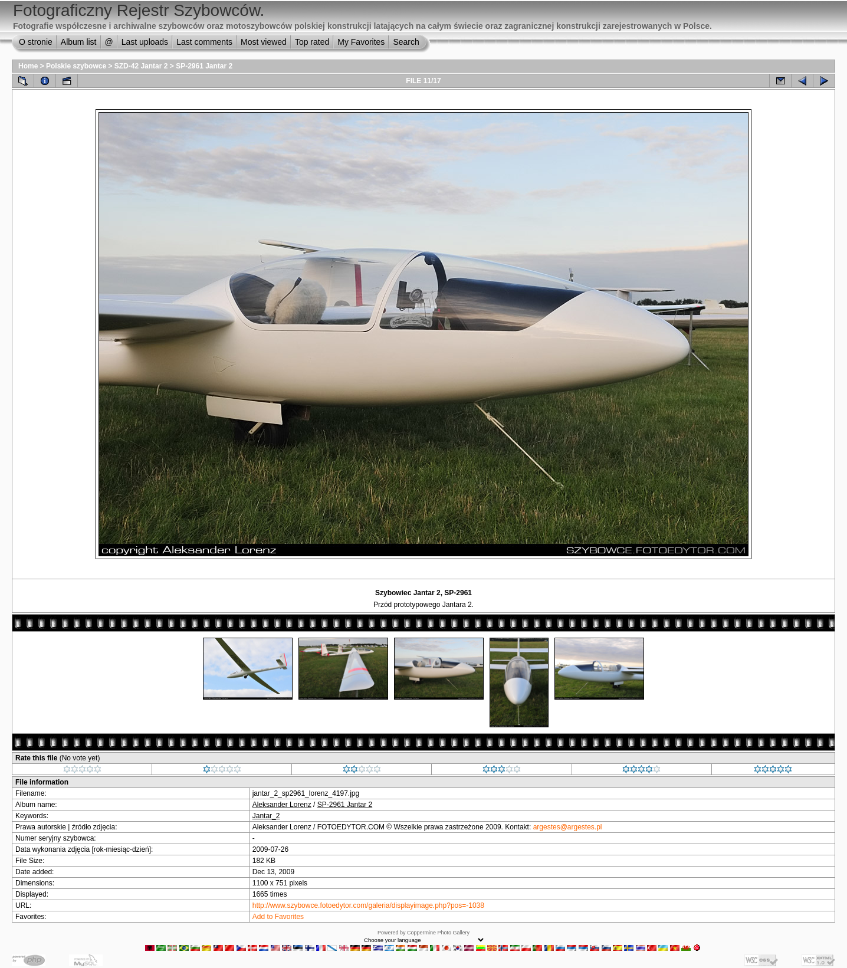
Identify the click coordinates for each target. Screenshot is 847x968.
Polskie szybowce (76, 66)
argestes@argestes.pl (567, 827)
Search (406, 42)
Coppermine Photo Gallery (438, 933)
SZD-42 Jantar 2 (141, 66)
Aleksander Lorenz (281, 804)
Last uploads (145, 42)
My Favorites (361, 42)
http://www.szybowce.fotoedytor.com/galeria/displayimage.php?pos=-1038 (368, 905)
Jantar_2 (266, 816)
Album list (79, 42)
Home (28, 66)
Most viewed (264, 42)
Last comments (204, 42)
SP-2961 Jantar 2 (204, 66)
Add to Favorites (278, 917)
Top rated (312, 42)
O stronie (35, 42)
